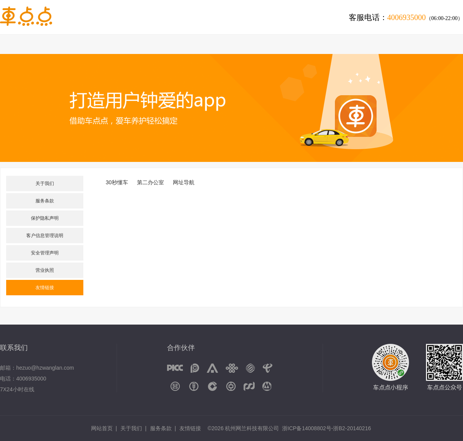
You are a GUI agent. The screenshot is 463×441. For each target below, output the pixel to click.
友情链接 (44, 287)
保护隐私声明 (45, 218)
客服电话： (406, 17)
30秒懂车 (117, 182)
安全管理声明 (45, 253)
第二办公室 (150, 182)
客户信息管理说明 (44, 235)
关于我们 (44, 183)
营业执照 (44, 270)
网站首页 (102, 428)
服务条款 (44, 201)
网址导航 (183, 182)
